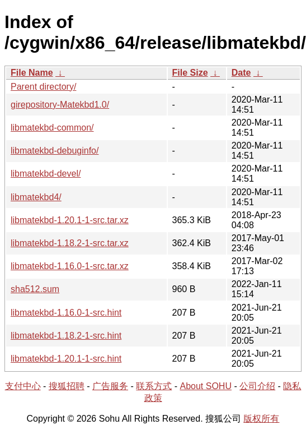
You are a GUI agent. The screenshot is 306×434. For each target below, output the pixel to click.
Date (241, 72)
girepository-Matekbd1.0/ (60, 104)
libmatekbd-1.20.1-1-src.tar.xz (70, 220)
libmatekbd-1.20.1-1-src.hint (66, 358)
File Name (32, 72)
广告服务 (110, 386)
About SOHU (205, 386)
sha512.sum (35, 289)
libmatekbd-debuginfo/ (54, 150)
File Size (190, 72)
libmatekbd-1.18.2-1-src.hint (66, 335)
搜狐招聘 (66, 386)
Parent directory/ (43, 86)
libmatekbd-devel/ (46, 173)
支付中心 (23, 386)
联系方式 (154, 386)
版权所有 (261, 418)
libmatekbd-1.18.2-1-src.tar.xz (70, 243)
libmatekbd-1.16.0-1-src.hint (66, 312)
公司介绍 (257, 386)
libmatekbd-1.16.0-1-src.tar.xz (70, 266)
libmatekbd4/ (36, 197)
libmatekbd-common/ (52, 127)
